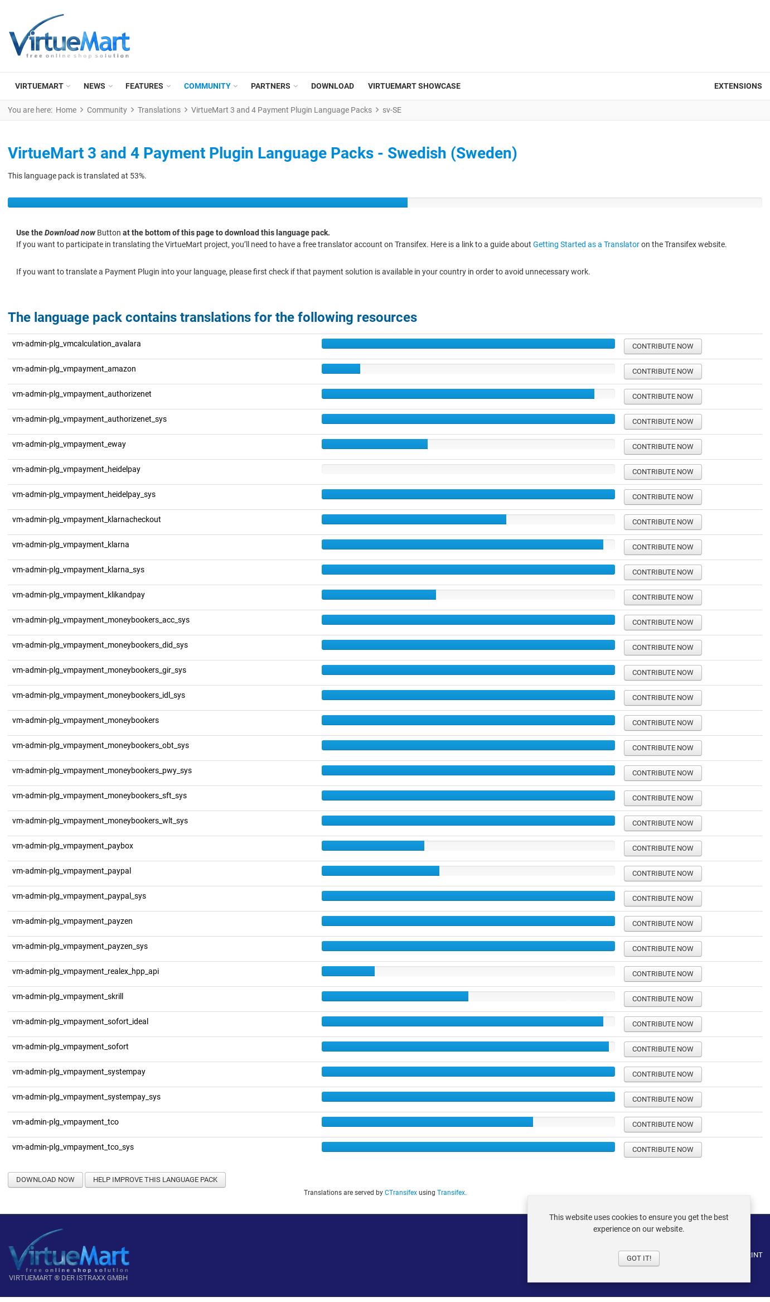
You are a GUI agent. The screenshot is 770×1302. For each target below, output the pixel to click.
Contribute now (663, 351)
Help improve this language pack (155, 1184)
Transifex (451, 1198)
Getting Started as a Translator (586, 249)
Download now (45, 1184)
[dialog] (638, 1238)
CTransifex (401, 1198)
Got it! (639, 1258)
